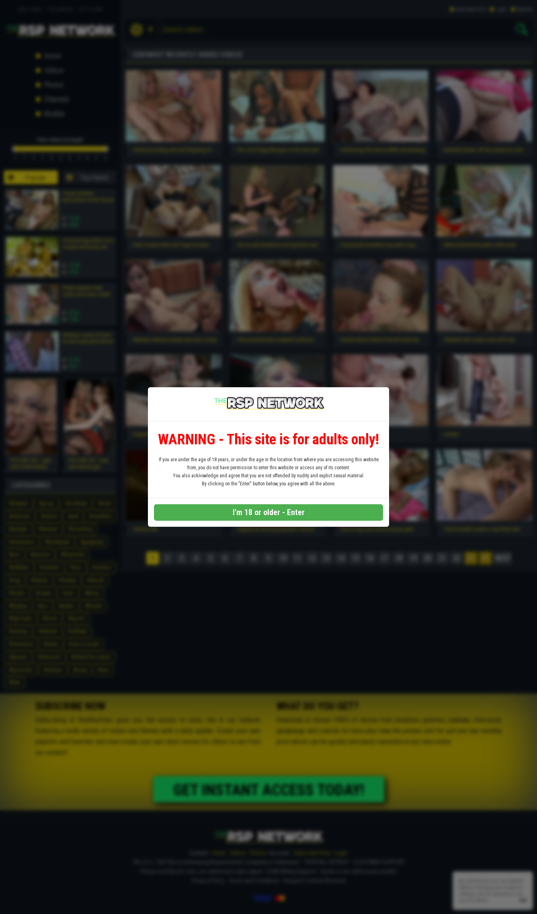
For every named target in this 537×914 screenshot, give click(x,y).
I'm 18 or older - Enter (269, 512)
